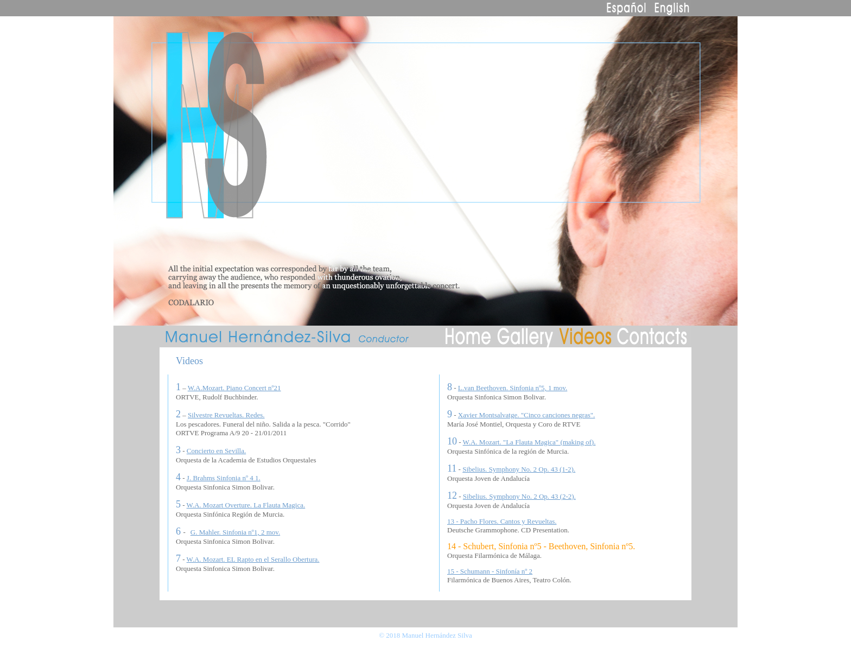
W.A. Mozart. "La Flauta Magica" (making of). (529, 442)
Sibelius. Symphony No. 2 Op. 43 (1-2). (518, 469)
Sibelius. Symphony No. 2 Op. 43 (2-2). (519, 496)
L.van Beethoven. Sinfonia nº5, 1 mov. (512, 388)
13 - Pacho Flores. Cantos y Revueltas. (501, 521)
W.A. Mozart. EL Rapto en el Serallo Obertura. (253, 559)
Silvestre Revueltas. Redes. (226, 415)
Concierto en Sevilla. (216, 451)
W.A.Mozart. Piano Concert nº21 (234, 388)
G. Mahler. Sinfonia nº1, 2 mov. (235, 532)
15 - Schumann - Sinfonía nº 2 (489, 571)
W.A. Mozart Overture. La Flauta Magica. (246, 505)
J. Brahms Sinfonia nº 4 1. (224, 478)
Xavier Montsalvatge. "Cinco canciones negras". (526, 415)
